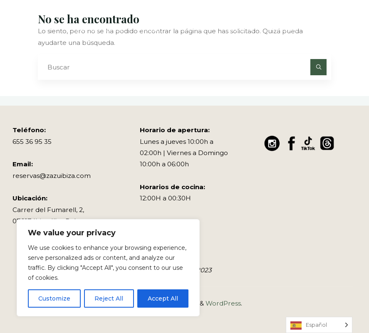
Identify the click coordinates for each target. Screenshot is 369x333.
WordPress (223, 303)
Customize (54, 298)
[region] (108, 267)
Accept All (163, 298)
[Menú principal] (349, 29)
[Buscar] (318, 67)
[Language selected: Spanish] (319, 325)
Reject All (108, 298)
